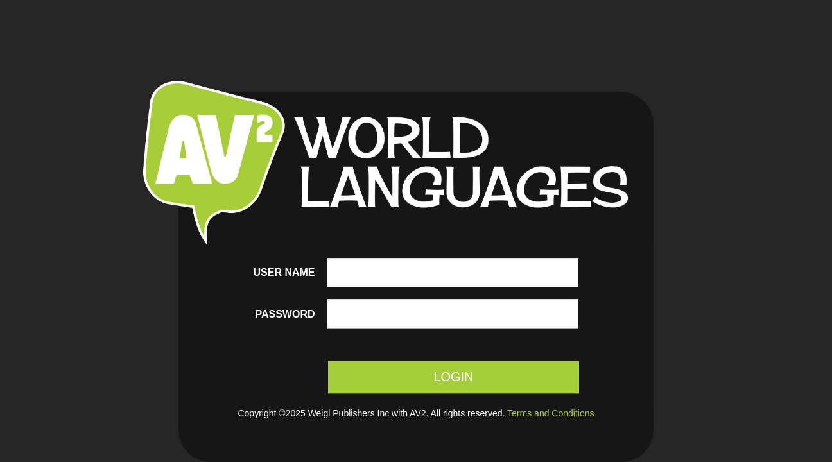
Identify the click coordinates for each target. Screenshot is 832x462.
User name (284, 272)
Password (285, 314)
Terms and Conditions (550, 414)
